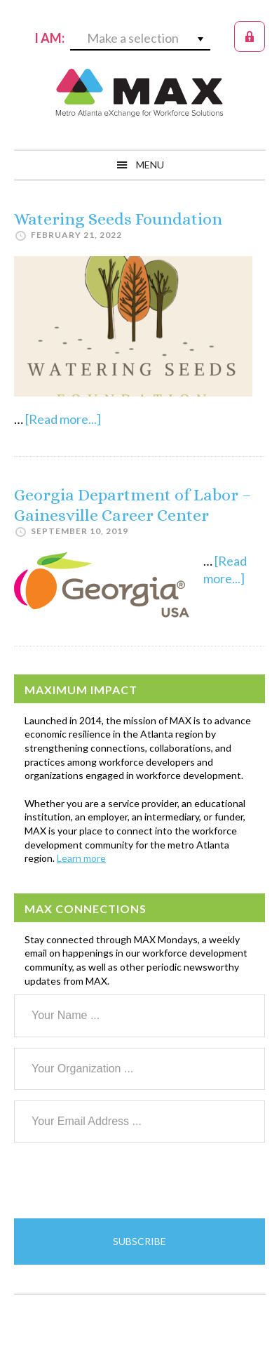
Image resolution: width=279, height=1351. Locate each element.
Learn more (81, 858)
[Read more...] (63, 419)
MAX (139, 93)
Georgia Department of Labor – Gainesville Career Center (132, 505)
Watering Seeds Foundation (118, 219)
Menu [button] (150, 165)
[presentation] (120, 1180)
